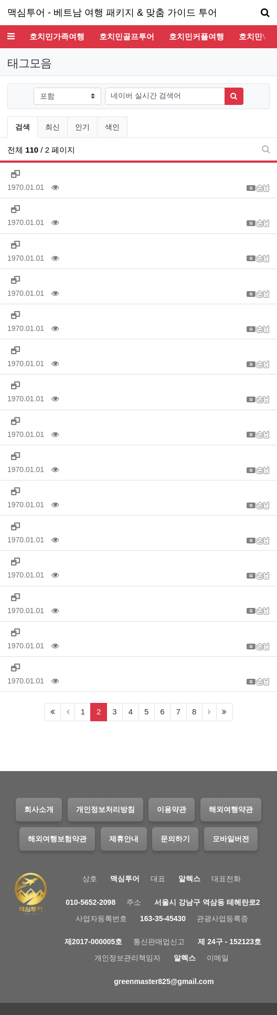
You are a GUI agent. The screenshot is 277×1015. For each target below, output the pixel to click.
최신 (52, 127)
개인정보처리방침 (105, 809)
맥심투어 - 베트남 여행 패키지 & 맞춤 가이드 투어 (112, 12)
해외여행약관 (231, 809)
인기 (82, 127)
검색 (22, 127)
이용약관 (171, 809)
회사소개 (39, 809)
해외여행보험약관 (57, 839)
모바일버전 (230, 839)
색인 (112, 127)
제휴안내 (123, 839)
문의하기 (175, 839)
